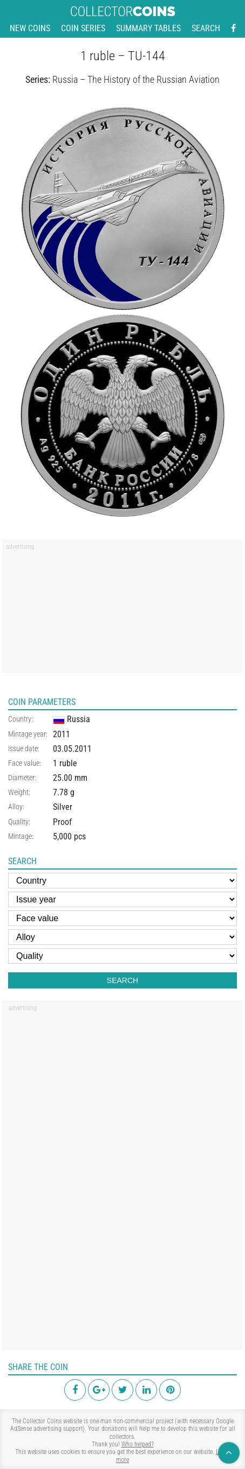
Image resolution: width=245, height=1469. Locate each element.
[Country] (122, 880)
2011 (61, 734)
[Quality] (122, 956)
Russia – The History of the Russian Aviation (136, 79)
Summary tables (148, 28)
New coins (30, 28)
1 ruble (65, 763)
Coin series (83, 28)
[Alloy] (122, 937)
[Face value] (122, 918)
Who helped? (137, 1444)
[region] (122, 609)
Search (206, 28)
